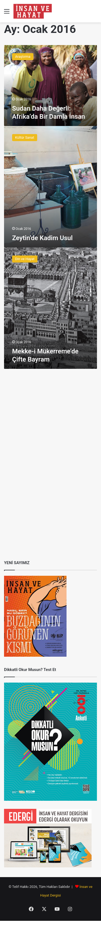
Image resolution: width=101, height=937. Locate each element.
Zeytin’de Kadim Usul (42, 238)
